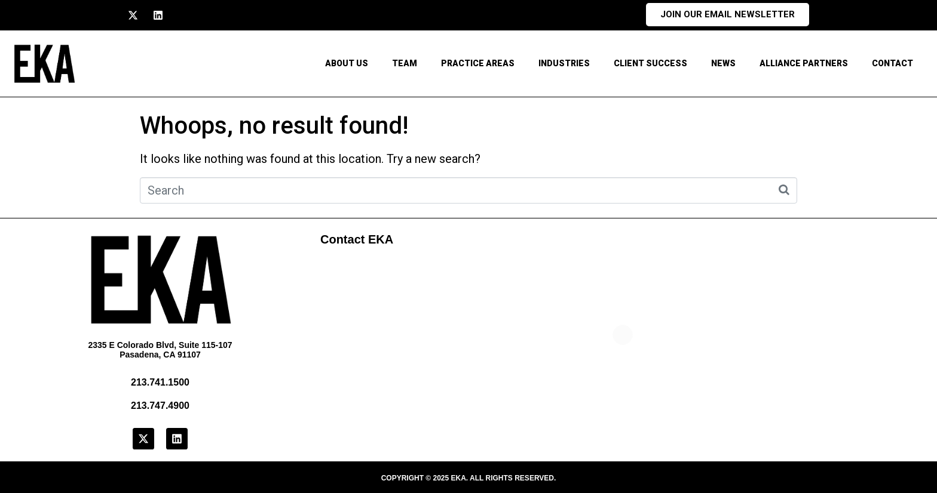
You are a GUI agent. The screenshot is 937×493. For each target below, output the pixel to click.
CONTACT (892, 63)
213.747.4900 (160, 405)
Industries (564, 63)
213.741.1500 (160, 382)
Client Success (650, 63)
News (723, 63)
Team (404, 63)
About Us (346, 63)
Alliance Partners (804, 63)
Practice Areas (478, 63)
